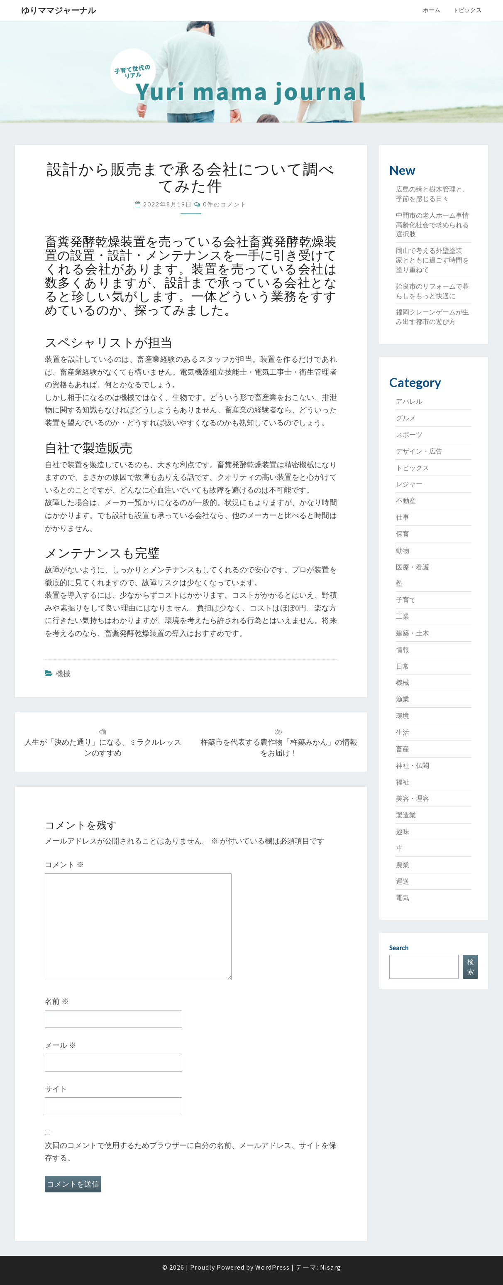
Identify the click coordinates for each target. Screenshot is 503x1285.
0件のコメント (225, 204)
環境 (402, 715)
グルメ (406, 418)
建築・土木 (412, 633)
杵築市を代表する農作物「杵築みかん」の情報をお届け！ (278, 742)
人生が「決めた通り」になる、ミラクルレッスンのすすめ (102, 742)
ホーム (431, 10)
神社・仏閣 (412, 765)
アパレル (409, 401)
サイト (56, 1089)
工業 (402, 616)
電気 (402, 897)
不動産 (406, 500)
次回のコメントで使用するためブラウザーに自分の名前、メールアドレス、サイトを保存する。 (190, 1151)
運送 (402, 881)
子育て (406, 600)
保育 (402, 534)
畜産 (402, 749)
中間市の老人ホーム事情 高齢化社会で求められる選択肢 (436, 224)
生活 (402, 732)
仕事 (402, 517)
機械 (63, 673)
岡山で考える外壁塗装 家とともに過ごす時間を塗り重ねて (432, 260)
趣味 (402, 831)
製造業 (406, 815)
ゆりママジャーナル (58, 10)
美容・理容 (412, 798)
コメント (64, 864)
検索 (470, 967)
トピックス (467, 10)
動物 (402, 550)
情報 (402, 649)
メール (60, 1045)
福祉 (402, 782)
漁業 (402, 699)
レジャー (409, 484)
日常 (402, 666)
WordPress (272, 1267)
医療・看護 (412, 567)
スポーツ (409, 434)
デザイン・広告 (419, 451)
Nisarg (330, 1267)
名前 (57, 1001)
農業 (402, 865)
